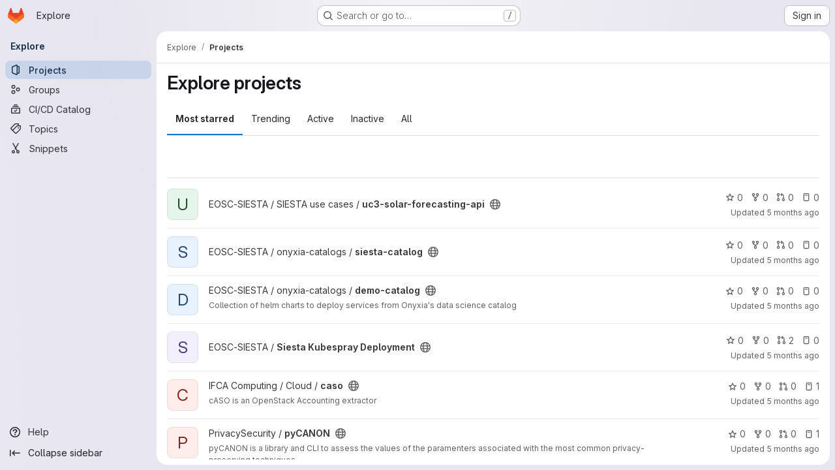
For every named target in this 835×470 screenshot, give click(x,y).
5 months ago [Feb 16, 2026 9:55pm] (793, 401)
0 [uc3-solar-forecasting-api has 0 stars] (734, 197)
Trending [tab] (270, 118)
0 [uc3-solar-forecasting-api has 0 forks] (759, 197)
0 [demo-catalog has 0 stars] (734, 290)
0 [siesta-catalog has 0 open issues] (810, 245)
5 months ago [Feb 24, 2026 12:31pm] (793, 260)
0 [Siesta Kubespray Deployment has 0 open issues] (810, 340)
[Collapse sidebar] (78, 453)
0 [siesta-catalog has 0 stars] (734, 245)
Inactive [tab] (367, 118)
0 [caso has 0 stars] (737, 386)
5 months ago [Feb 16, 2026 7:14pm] (793, 449)
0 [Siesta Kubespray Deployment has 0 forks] (760, 340)
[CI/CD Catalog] (78, 109)
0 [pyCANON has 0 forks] (762, 433)
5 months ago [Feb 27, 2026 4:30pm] (793, 212)
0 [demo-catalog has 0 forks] (759, 290)
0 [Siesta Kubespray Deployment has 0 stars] (735, 340)
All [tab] (406, 118)
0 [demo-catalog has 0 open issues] (810, 290)
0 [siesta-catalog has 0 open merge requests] (785, 245)
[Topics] (78, 128)
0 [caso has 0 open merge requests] (788, 386)
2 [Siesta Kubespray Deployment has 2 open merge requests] (785, 340)
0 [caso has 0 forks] (762, 386)
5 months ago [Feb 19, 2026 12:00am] (793, 306)
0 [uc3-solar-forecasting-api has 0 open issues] (810, 197)
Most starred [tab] (204, 118)
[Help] (78, 432)
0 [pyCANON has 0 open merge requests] (788, 433)
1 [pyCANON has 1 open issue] (811, 433)
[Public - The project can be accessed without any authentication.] (495, 204)
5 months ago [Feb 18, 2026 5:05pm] (793, 355)
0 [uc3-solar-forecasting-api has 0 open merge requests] (785, 197)
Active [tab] (320, 118)
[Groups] (78, 89)
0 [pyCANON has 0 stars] (737, 433)
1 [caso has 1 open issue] (811, 386)
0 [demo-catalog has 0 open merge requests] (785, 290)
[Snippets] (78, 148)
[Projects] (78, 70)
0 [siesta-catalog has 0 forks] (759, 245)
